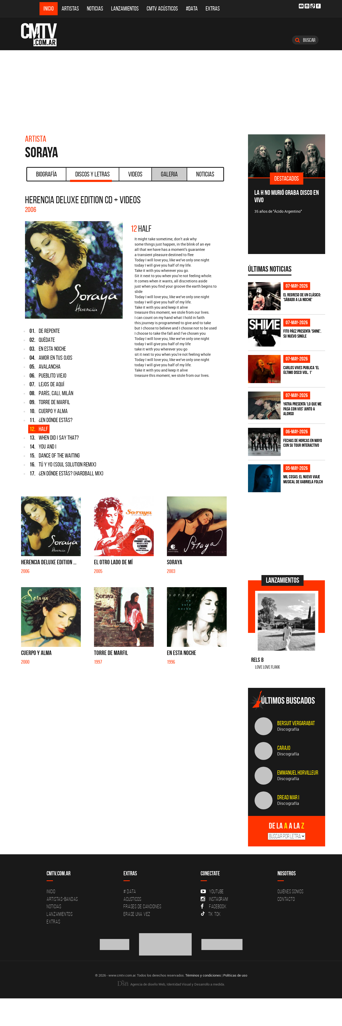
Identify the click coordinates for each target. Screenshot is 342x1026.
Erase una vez (136, 914)
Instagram (214, 899)
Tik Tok (211, 914)
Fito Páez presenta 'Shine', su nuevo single (302, 333)
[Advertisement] (171, 89)
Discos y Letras (91, 175)
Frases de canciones (142, 906)
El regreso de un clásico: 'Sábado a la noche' (302, 297)
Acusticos (132, 899)
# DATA (129, 891)
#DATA (192, 8)
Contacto (286, 899)
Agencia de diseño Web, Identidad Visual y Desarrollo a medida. (171, 984)
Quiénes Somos (290, 891)
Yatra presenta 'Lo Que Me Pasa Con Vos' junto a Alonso (302, 409)
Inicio (48, 8)
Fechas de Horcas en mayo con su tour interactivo (302, 443)
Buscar (305, 40)
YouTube (212, 891)
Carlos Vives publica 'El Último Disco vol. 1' (301, 370)
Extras (213, 8)
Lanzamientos (125, 8)
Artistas (70, 8)
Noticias (95, 8)
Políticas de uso (235, 975)
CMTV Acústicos (162, 8)
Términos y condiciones (203, 975)
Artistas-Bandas (62, 899)
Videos (135, 174)
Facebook (214, 906)
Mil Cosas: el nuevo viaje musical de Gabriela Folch (303, 479)
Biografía (46, 174)
